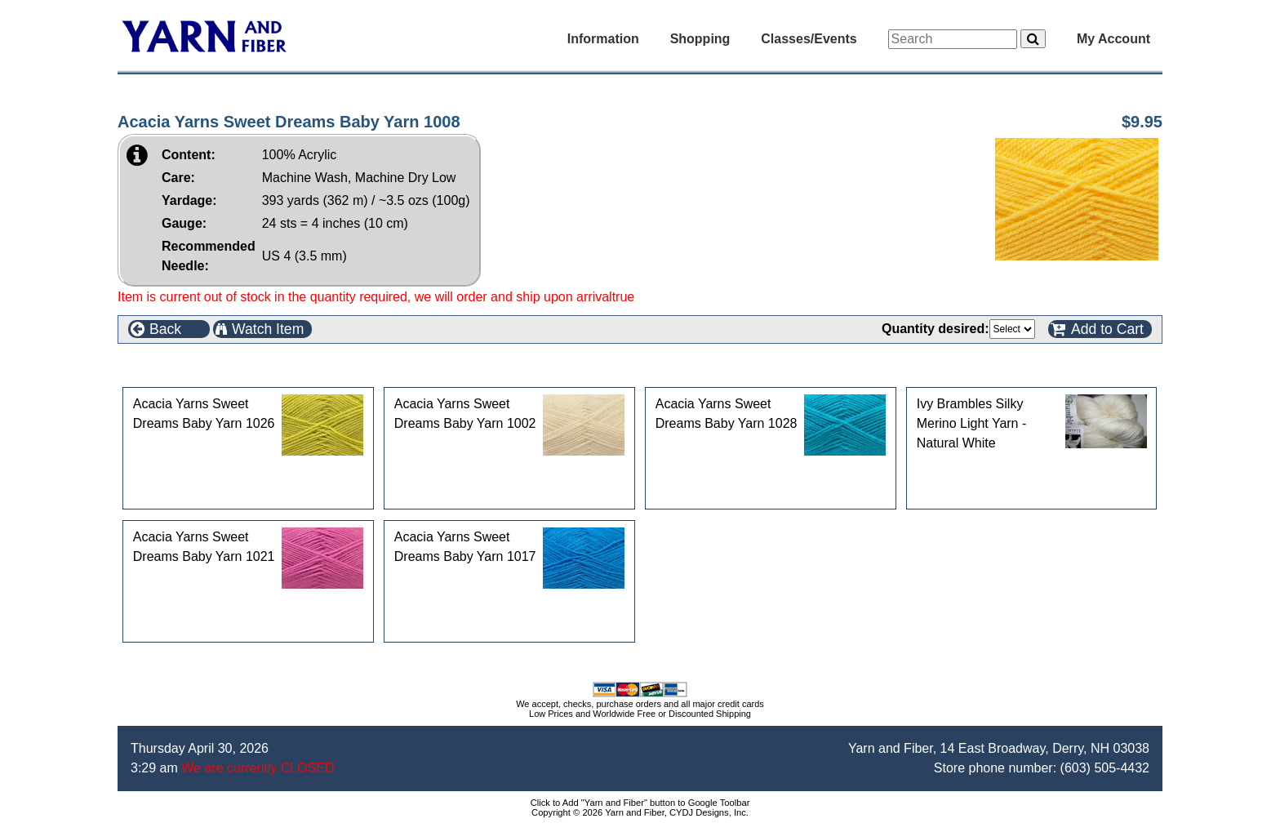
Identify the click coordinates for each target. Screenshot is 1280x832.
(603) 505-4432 (1104, 768)
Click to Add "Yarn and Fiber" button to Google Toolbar (640, 803)
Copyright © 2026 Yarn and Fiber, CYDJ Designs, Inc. (640, 812)
